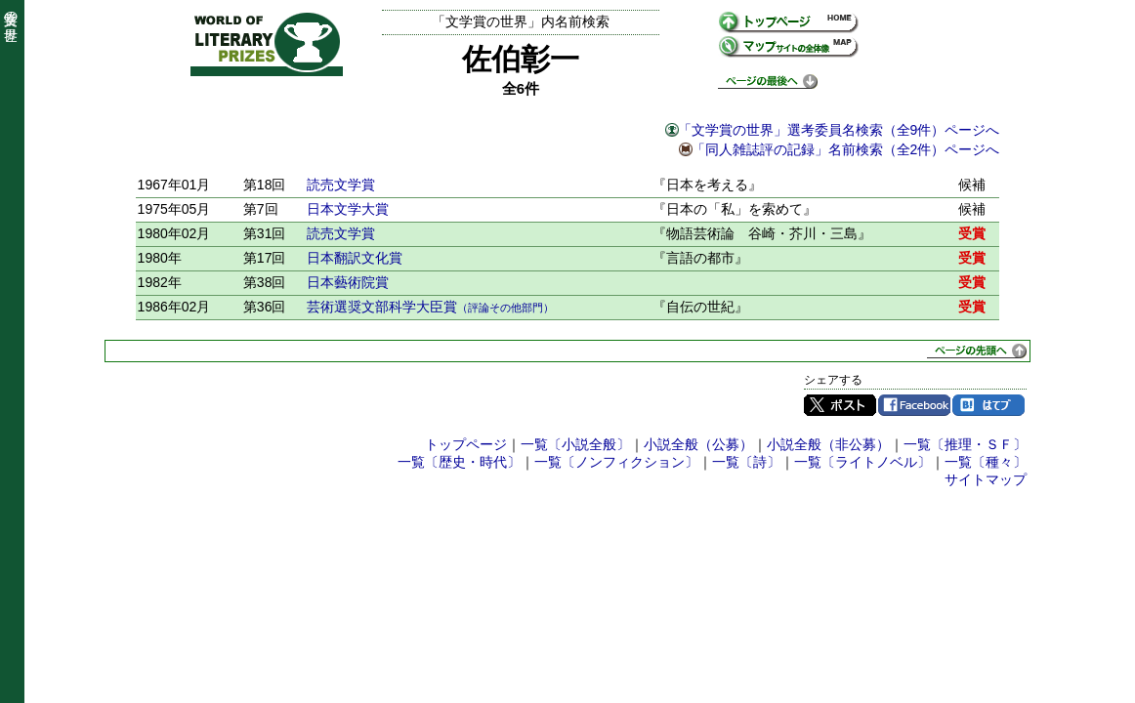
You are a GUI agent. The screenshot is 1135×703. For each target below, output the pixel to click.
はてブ (988, 405)
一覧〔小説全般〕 (575, 444)
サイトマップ (986, 479)
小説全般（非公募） (828, 444)
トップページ (466, 444)
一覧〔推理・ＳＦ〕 (965, 444)
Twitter (840, 405)
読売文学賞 (341, 184)
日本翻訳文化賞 (354, 258)
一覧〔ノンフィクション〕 (616, 462)
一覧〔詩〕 (746, 462)
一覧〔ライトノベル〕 (862, 462)
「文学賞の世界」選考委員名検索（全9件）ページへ (839, 130)
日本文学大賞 (348, 209)
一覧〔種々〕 (986, 462)
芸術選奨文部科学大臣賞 (430, 306)
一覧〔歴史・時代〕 (459, 462)
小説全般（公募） (698, 444)
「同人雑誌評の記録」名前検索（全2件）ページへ (846, 149)
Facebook (914, 405)
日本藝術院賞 (348, 282)
